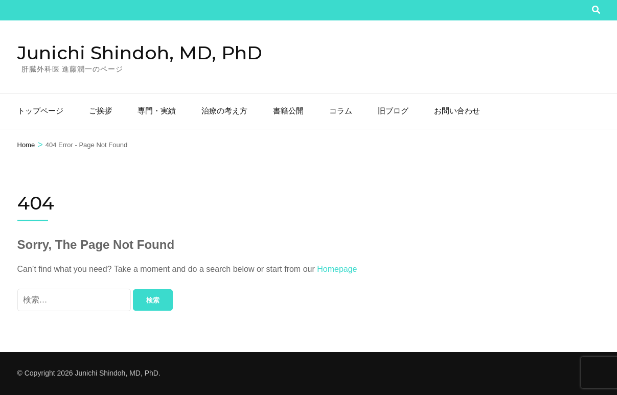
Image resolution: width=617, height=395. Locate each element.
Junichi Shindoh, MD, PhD (139, 52)
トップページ (40, 110)
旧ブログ (393, 110)
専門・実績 (157, 110)
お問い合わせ (457, 110)
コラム (340, 110)
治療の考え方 (224, 110)
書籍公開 (288, 110)
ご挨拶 (100, 110)
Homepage (337, 269)
